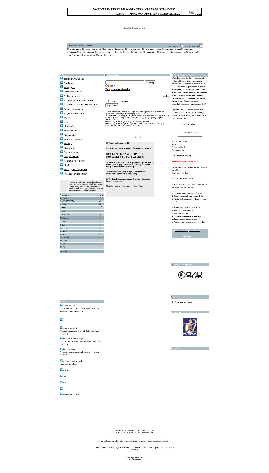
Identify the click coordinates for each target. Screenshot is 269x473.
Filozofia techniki (73, 55)
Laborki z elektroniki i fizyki (184, 179)
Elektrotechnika (150, 52)
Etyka (120, 52)
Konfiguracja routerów (74, 160)
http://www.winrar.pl (190, 124)
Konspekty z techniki (173, 49)
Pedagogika (120, 49)
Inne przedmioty (89, 55)
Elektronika (138, 52)
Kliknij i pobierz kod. (114, 181)
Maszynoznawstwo (179, 52)
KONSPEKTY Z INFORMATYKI (81, 104)
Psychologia (108, 49)
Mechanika (193, 52)
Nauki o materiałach (86, 52)
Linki (109, 55)
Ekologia (68, 143)
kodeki (126, 143)
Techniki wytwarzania (93, 49)
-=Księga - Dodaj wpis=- (75, 169)
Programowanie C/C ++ (106, 52)
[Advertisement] (135, 65)
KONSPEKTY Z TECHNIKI (78, 100)
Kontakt (198, 14)
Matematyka (163, 52)
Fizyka (128, 52)
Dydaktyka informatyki (153, 49)
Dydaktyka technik (135, 49)
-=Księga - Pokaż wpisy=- (76, 173)
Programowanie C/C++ (74, 113)
